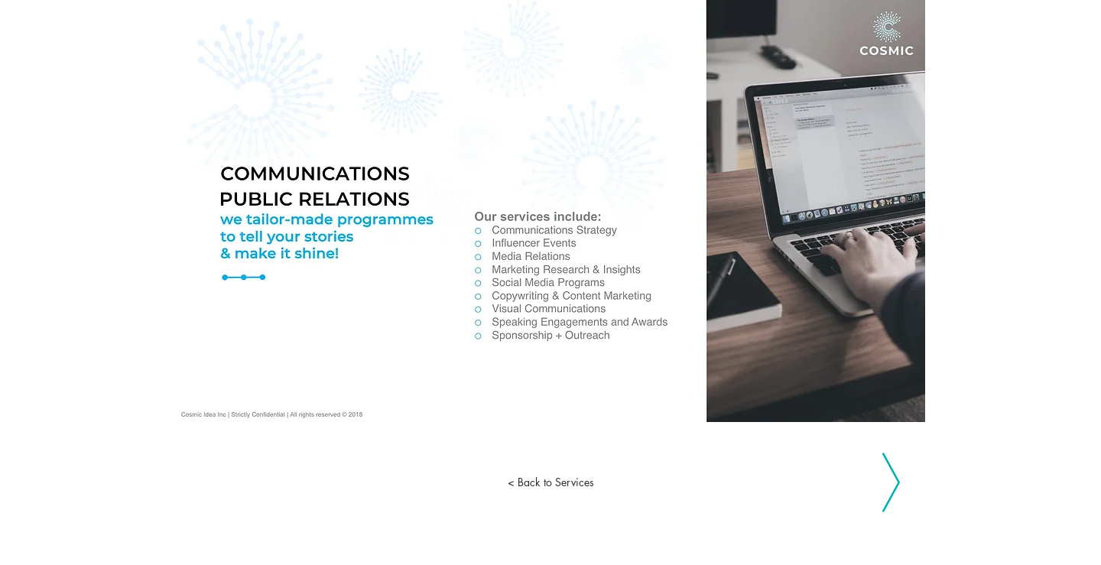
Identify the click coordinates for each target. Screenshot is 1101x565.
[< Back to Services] (550, 482)
